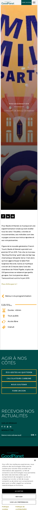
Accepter (19, 491)
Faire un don (26, 2)
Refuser (19, 496)
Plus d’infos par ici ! (9, 284)
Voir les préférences (19, 502)
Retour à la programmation (16, 296)
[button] (35, 460)
